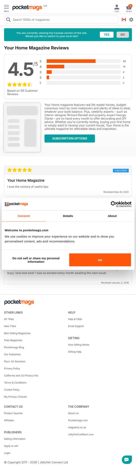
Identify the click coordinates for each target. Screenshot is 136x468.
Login (7, 452)
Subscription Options (69, 138)
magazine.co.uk (77, 427)
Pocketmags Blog (14, 347)
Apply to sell (11, 445)
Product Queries (13, 413)
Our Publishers (12, 354)
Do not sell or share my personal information (36, 259)
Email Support (76, 326)
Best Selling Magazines (17, 333)
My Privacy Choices (15, 396)
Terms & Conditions (15, 382)
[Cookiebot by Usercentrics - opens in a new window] (113, 204)
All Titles (9, 319)
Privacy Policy (12, 368)
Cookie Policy (12, 389)
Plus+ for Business (14, 361)
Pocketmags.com (78, 420)
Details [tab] (68, 215)
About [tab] (112, 215)
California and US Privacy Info (21, 375)
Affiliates (9, 420)
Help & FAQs (75, 319)
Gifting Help (75, 351)
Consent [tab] (24, 215)
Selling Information (14, 438)
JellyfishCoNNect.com (81, 434)
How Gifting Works (79, 344)
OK (100, 260)
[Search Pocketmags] (8, 20)
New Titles (10, 326)
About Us (73, 413)
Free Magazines (13, 340)
